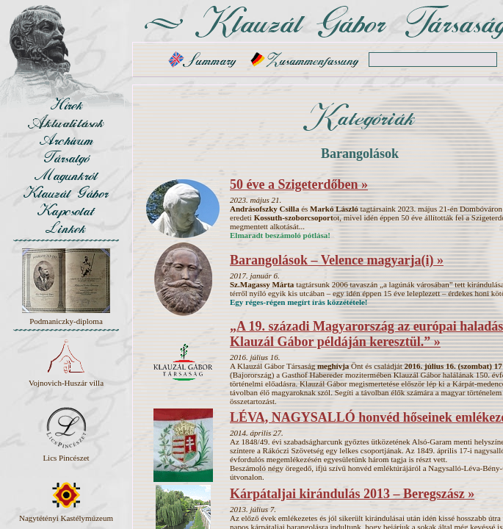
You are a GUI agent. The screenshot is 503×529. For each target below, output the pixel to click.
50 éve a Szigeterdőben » (299, 184)
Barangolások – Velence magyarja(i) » (337, 260)
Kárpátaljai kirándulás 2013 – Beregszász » (352, 493)
